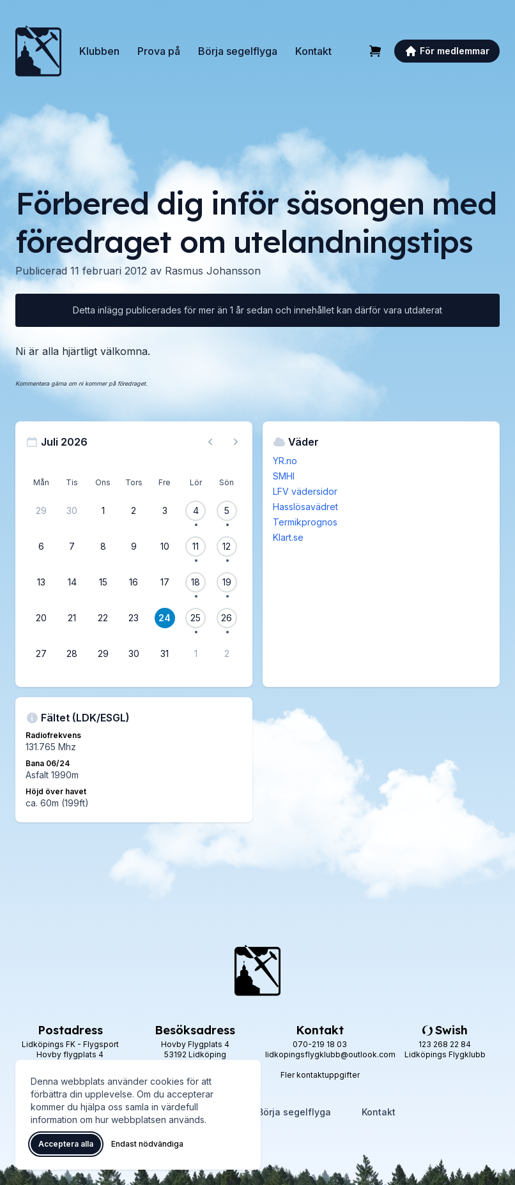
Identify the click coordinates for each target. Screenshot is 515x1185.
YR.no (285, 460)
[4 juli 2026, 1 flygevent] (195, 511)
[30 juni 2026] (72, 511)
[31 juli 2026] (165, 654)
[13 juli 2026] (41, 582)
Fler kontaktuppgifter (320, 1075)
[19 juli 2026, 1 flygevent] (227, 582)
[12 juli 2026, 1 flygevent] (227, 546)
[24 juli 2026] (165, 618)
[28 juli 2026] (72, 654)
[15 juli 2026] (103, 582)
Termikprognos (305, 522)
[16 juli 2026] (133, 582)
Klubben (99, 51)
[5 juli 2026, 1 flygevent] (227, 511)
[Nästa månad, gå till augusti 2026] (236, 442)
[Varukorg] (375, 51)
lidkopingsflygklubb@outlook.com (330, 1054)
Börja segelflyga (237, 51)
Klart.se (288, 537)
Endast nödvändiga (147, 1144)
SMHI (284, 476)
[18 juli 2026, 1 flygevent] (195, 582)
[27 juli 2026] (41, 654)
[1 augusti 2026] (195, 654)
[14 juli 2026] (72, 582)
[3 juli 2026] (165, 511)
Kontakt (313, 51)
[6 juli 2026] (41, 546)
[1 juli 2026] (103, 511)
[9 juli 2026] (133, 546)
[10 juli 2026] (165, 546)
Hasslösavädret (305, 506)
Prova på (158, 51)
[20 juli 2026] (41, 618)
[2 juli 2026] (133, 511)
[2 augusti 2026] (227, 654)
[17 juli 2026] (165, 582)
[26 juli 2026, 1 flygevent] (227, 618)
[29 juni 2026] (41, 511)
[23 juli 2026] (133, 618)
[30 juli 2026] (133, 654)
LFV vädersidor (305, 491)
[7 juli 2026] (72, 546)
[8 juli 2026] (103, 546)
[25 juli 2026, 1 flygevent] (195, 618)
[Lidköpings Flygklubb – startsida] (38, 51)
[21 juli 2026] (72, 618)
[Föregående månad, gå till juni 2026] (210, 442)
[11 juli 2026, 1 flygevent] (195, 546)
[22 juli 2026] (103, 618)
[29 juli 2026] (103, 654)
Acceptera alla (65, 1144)
